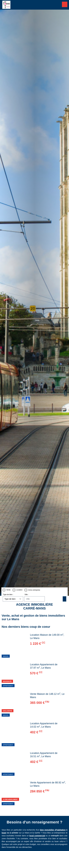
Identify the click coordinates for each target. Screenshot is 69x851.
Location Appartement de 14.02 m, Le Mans (43, 725)
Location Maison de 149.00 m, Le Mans (47, 636)
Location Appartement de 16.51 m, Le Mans (43, 755)
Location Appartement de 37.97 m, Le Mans (43, 666)
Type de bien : (8, 594)
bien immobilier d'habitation (53, 830)
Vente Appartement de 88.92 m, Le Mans (48, 784)
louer (4, 833)
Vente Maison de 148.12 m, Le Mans (47, 695)
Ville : (26, 594)
